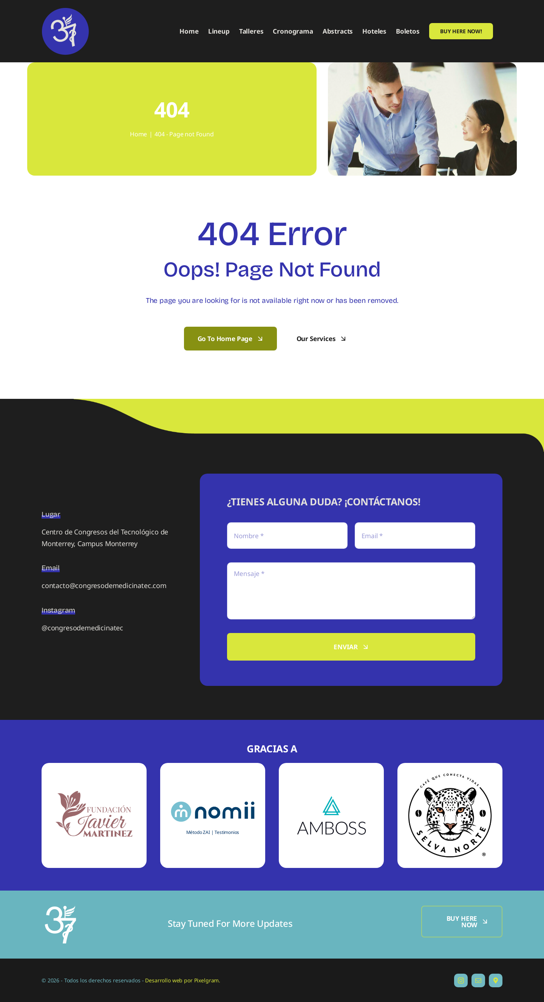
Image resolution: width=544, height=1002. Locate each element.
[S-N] (213, 798)
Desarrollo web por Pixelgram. (182, 980)
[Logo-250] (60, 909)
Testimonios (227, 832)
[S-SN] (450, 773)
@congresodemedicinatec (82, 627)
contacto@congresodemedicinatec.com (104, 585)
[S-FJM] (94, 766)
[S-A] (331, 780)
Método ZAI (198, 832)
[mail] (478, 980)
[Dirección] (495, 980)
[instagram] (461, 980)
